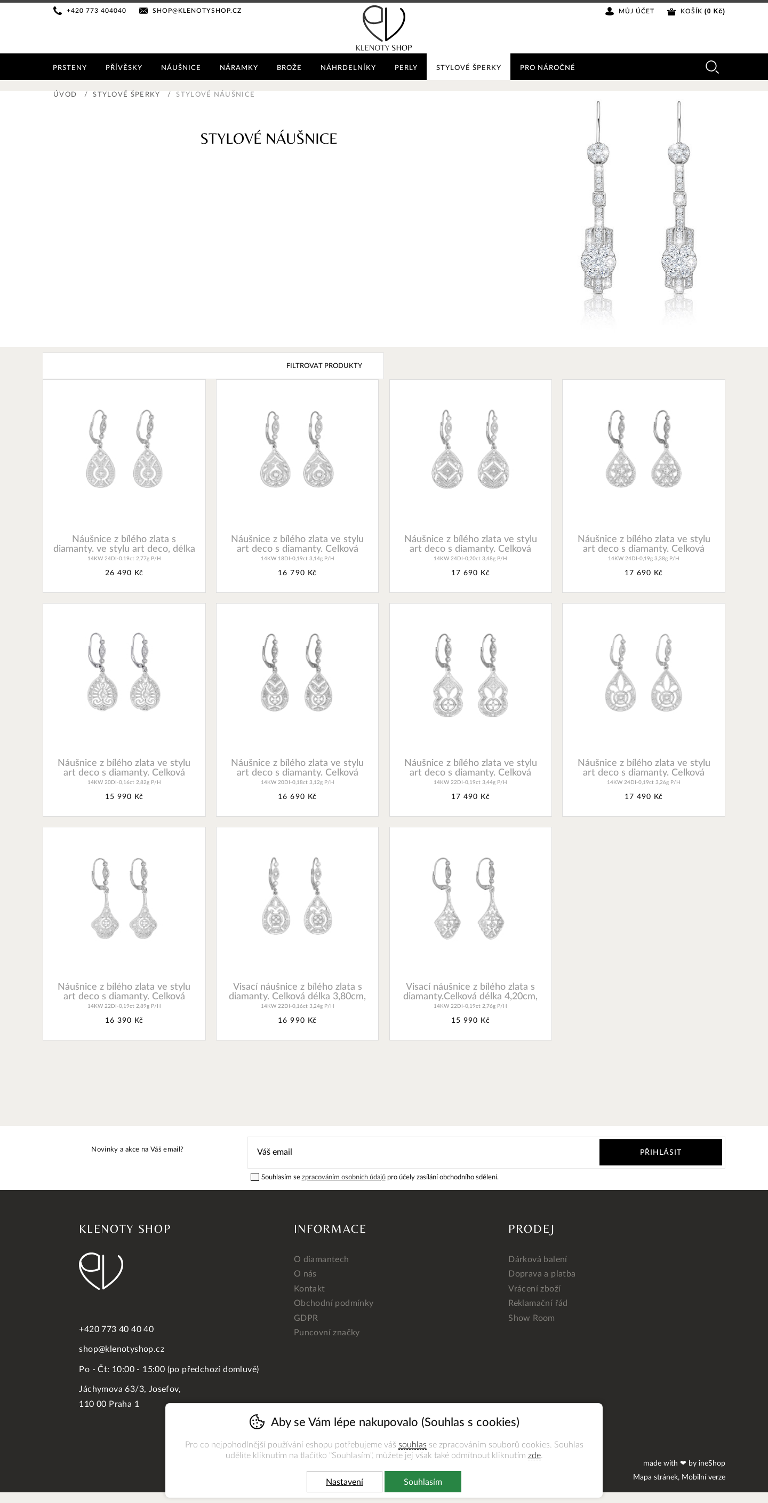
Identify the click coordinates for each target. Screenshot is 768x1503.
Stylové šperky (126, 94)
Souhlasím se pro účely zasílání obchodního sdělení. (375, 1176)
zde (534, 1455)
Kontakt (309, 1289)
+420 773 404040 (98, 10)
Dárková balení (537, 1259)
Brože (291, 68)
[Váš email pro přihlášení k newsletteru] (416, 1152)
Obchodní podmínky (334, 1303)
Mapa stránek (655, 1477)
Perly (409, 68)
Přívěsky (124, 68)
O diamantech (321, 1259)
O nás (305, 1274)
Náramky (240, 68)
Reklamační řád (538, 1303)
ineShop (712, 1463)
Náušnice (182, 68)
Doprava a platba (541, 1274)
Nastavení (344, 1482)
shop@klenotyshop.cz (197, 10)
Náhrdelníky (351, 68)
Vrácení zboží (534, 1289)
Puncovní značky (327, 1332)
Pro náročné (552, 68)
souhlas (412, 1445)
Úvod (65, 94)
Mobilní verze (703, 1477)
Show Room (531, 1318)
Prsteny (70, 68)
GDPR (306, 1318)
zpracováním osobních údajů (344, 1177)
